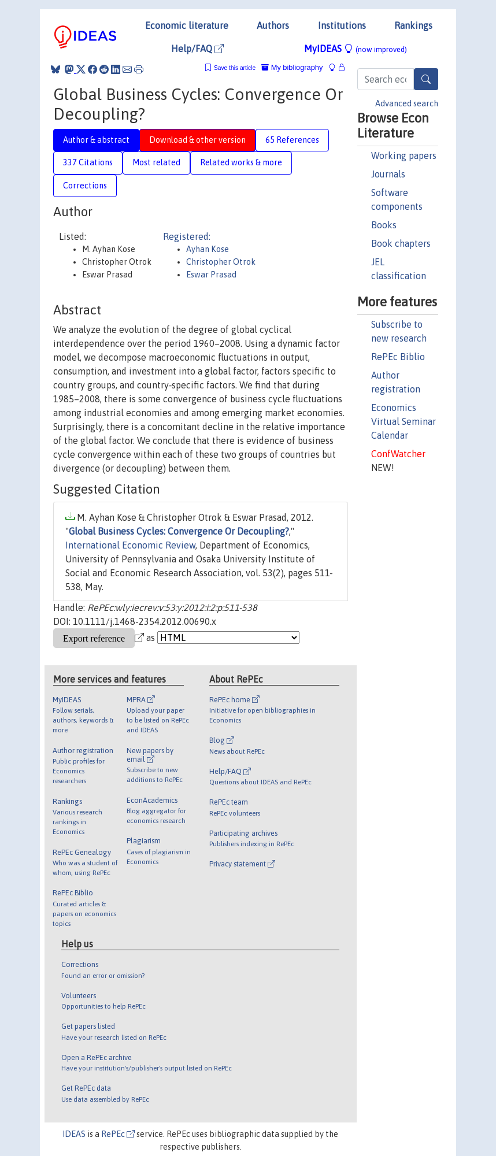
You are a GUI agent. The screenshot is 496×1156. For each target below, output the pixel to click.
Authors (273, 25)
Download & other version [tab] (197, 139)
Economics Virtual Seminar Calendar (403, 421)
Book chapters (401, 243)
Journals (388, 174)
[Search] (426, 79)
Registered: (186, 236)
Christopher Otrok (221, 261)
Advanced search (406, 103)
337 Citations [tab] (88, 162)
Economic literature (186, 25)
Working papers (403, 155)
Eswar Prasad (211, 274)
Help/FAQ (197, 48)
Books (384, 225)
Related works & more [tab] (241, 162)
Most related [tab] (156, 162)
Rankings (413, 25)
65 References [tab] (292, 139)
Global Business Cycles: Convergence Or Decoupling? (179, 531)
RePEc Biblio (398, 356)
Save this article (235, 68)
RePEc (118, 1134)
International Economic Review (130, 545)
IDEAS (74, 1134)
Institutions (342, 25)
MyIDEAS (355, 48)
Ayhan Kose (207, 249)
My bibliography (292, 67)
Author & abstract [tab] (96, 139)
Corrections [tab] (85, 185)
